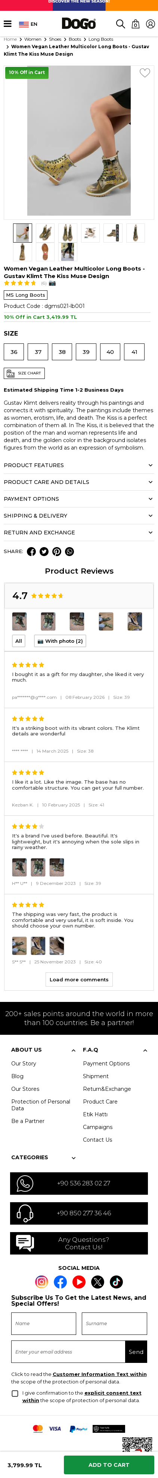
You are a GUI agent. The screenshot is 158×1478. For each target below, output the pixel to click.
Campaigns (97, 1108)
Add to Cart (109, 1465)
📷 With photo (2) (60, 622)
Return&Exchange (107, 1070)
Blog (17, 1057)
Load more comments (79, 960)
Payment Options (106, 1044)
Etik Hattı (95, 1095)
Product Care (100, 1082)
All (18, 622)
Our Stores (25, 1070)
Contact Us (97, 1120)
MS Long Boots (25, 276)
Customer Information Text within (100, 1355)
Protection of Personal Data (40, 1086)
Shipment (96, 1057)
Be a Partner (27, 1102)
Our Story (23, 1044)
